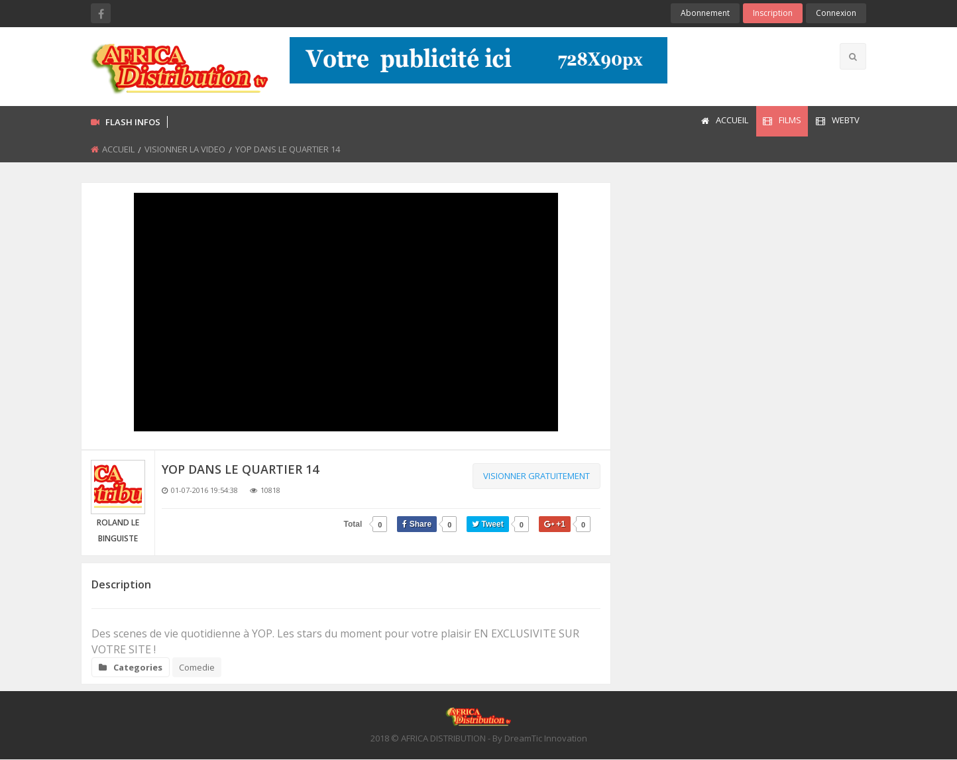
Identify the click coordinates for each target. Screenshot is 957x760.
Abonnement (705, 13)
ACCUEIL (724, 120)
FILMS (782, 120)
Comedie (197, 667)
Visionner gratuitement (536, 476)
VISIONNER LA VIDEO (184, 149)
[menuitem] (724, 121)
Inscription (773, 13)
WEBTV (838, 120)
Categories (130, 667)
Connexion (836, 13)
